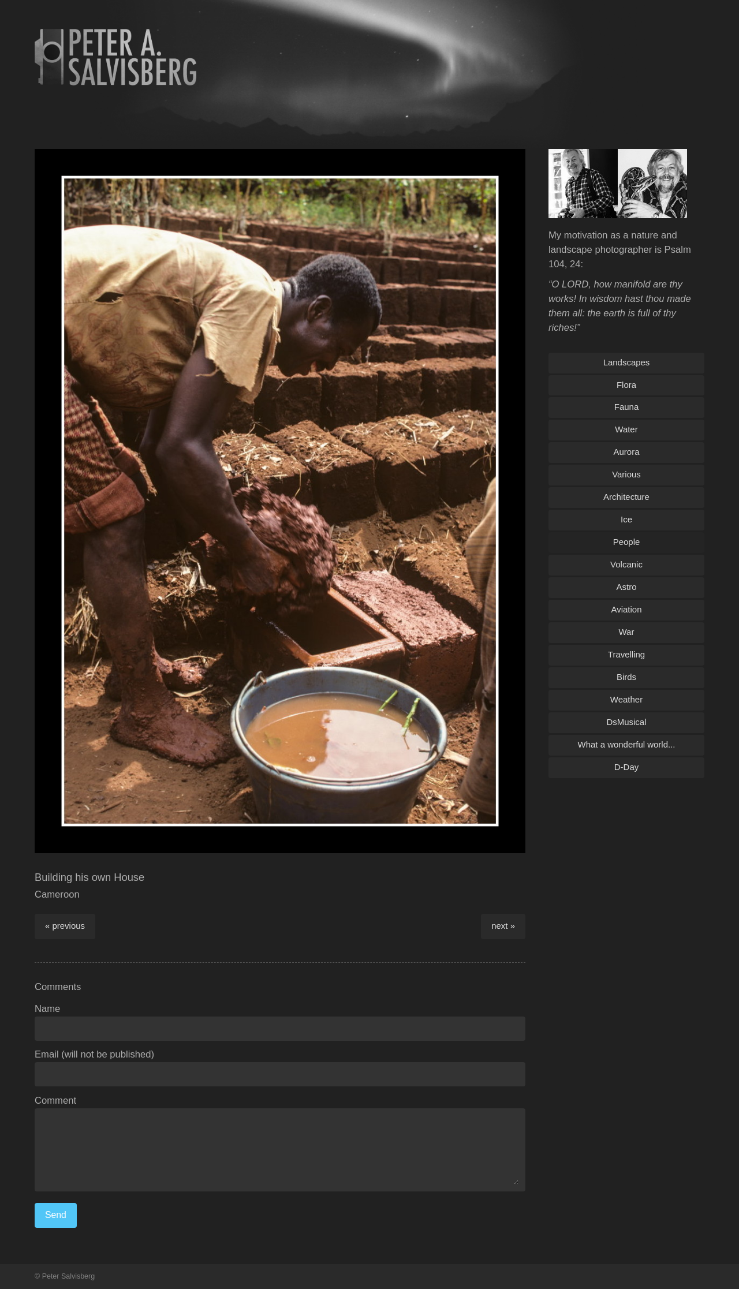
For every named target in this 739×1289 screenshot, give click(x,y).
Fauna (626, 407)
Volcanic (626, 564)
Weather (626, 699)
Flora (626, 385)
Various (626, 474)
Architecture (626, 497)
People (626, 542)
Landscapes (626, 362)
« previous (65, 926)
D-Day (626, 767)
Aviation (626, 609)
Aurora (627, 452)
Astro (627, 587)
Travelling (626, 654)
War (627, 632)
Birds (626, 677)
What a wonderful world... (626, 744)
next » (503, 926)
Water (626, 429)
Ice (626, 519)
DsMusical (626, 722)
